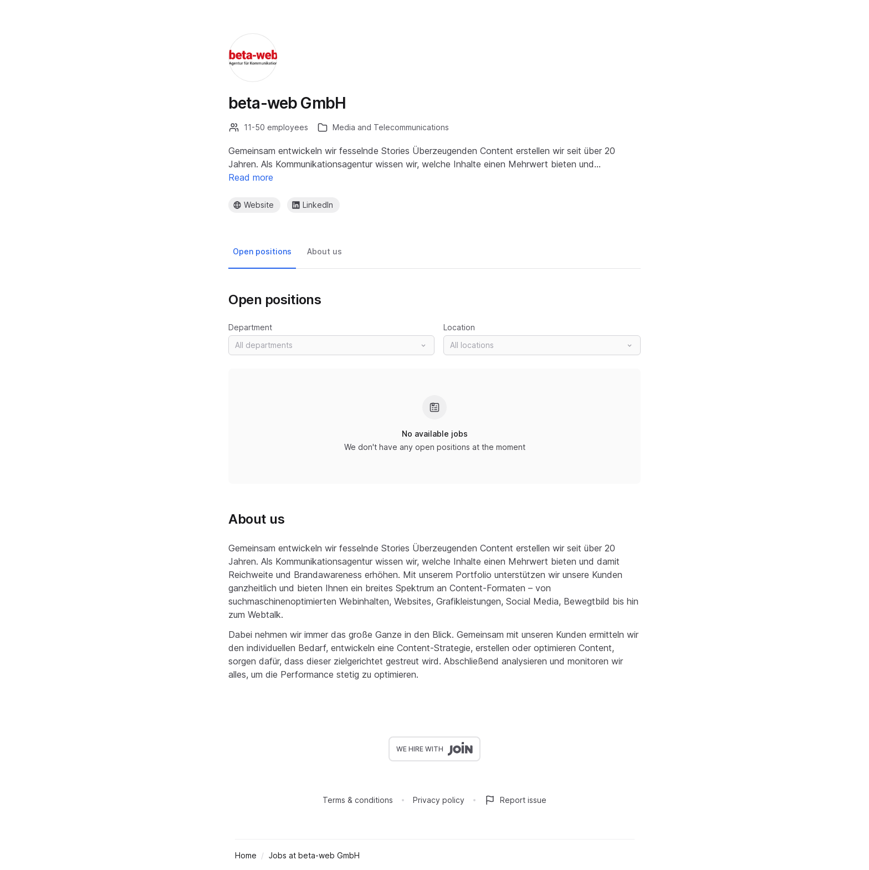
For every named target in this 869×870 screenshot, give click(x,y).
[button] (331, 345)
